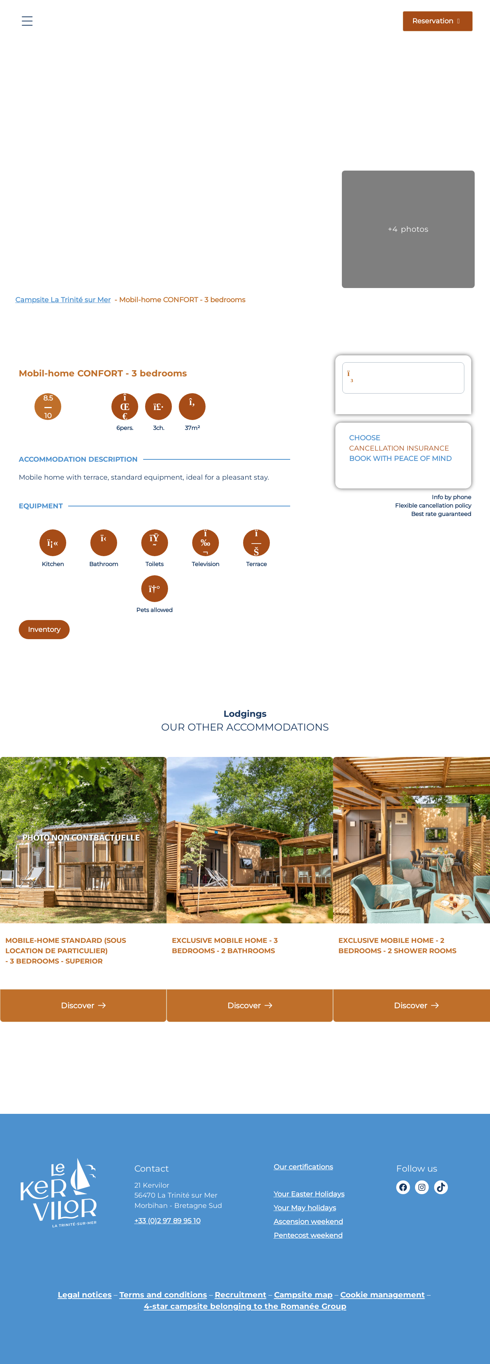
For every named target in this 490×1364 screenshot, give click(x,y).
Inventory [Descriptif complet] (44, 629)
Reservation (432, 21)
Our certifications (303, 1167)
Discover (77, 1005)
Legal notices (85, 1294)
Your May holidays (305, 1208)
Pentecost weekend (308, 1235)
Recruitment (240, 1294)
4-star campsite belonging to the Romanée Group (245, 1306)
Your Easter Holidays (309, 1194)
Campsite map (303, 1294)
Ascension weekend (308, 1222)
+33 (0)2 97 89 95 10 (167, 1221)
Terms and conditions (163, 1294)
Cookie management (382, 1294)
